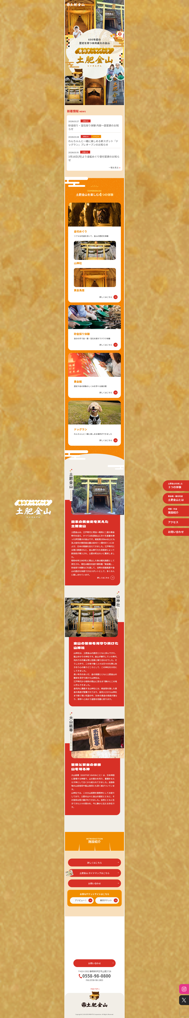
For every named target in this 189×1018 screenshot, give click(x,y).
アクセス (173, 522)
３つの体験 (175, 485)
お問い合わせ (176, 532)
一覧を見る (115, 167)
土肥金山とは (176, 498)
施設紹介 (173, 510)
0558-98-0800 (96, 976)
